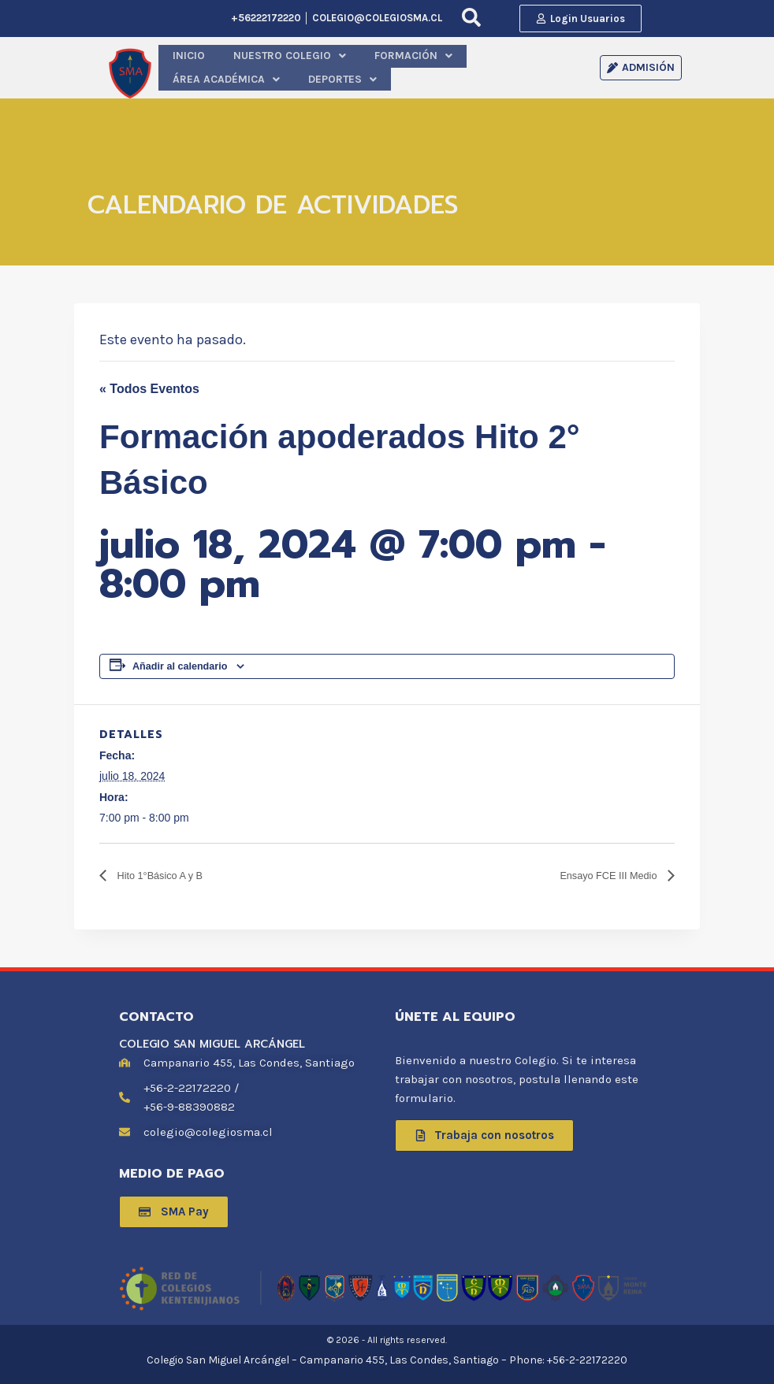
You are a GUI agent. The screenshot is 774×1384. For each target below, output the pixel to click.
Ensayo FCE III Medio (597, 871)
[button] (260, 65)
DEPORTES (555, 65)
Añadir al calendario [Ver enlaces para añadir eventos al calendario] (179, 660)
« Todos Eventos (149, 384)
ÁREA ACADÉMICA (460, 65)
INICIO (180, 65)
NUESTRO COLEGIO (260, 65)
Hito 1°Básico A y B (170, 871)
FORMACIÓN (361, 65)
